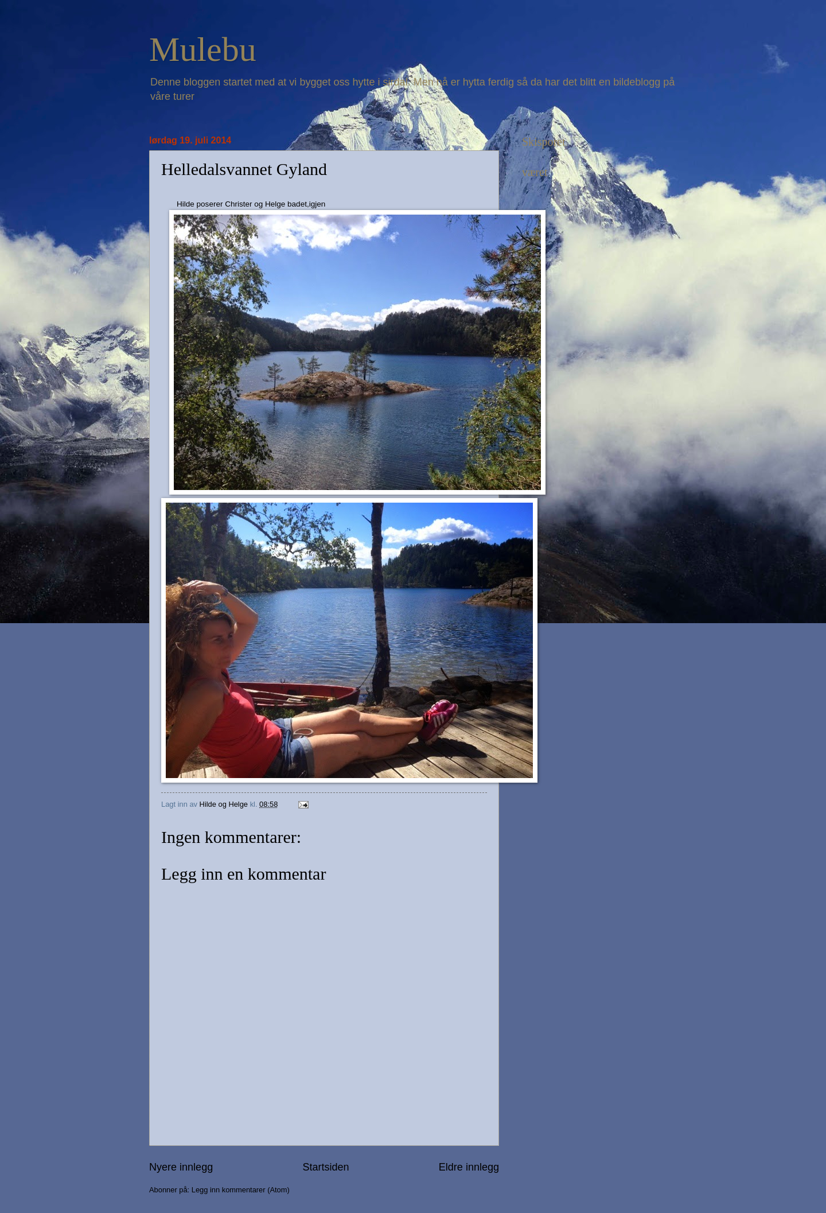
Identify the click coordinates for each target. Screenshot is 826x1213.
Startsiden (325, 1167)
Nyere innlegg (181, 1167)
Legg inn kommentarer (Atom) (241, 1189)
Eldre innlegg (469, 1167)
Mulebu (202, 49)
